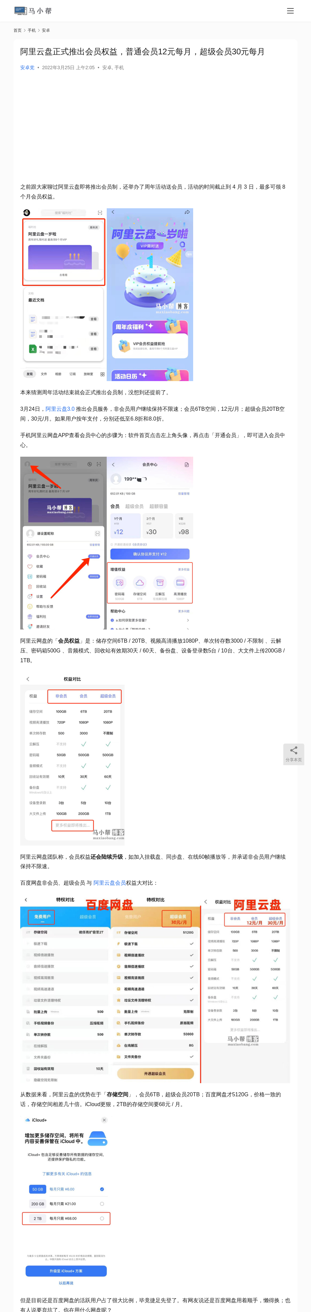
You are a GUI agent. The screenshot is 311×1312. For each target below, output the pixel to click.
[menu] (290, 11)
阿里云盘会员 (110, 883)
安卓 (107, 67)
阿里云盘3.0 (60, 409)
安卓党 (27, 67)
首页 (18, 30)
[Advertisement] (155, 128)
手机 (119, 67)
